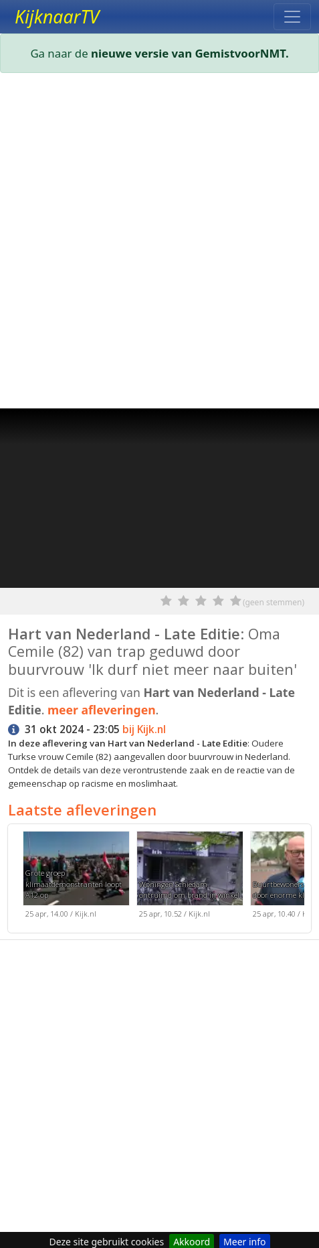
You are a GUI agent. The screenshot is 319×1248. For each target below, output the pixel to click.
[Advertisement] (159, 243)
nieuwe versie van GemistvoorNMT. (190, 53)
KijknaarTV (57, 17)
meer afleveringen (101, 710)
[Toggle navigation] (292, 16)
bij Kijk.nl (144, 729)
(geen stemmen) (273, 602)
